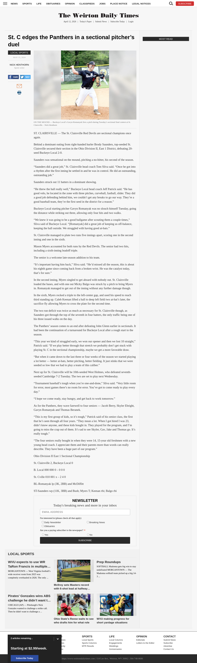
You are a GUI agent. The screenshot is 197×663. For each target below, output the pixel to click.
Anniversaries (115, 649)
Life (39, 3)
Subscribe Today (117, 21)
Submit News (101, 21)
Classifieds (87, 3)
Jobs (102, 3)
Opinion (70, 3)
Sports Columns (89, 643)
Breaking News (97, 522)
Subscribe (168, 643)
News (14, 3)
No (91, 534)
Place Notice (118, 3)
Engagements (115, 643)
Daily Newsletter (52, 522)
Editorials (140, 640)
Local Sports (19, 52)
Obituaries (53, 3)
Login (130, 21)
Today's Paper (86, 21)
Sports (27, 3)
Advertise (167, 646)
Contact (169, 636)
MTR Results (88, 646)
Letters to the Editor (145, 643)
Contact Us (168, 649)
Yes (46, 534)
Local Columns (116, 640)
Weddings (113, 646)
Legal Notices (141, 3)
